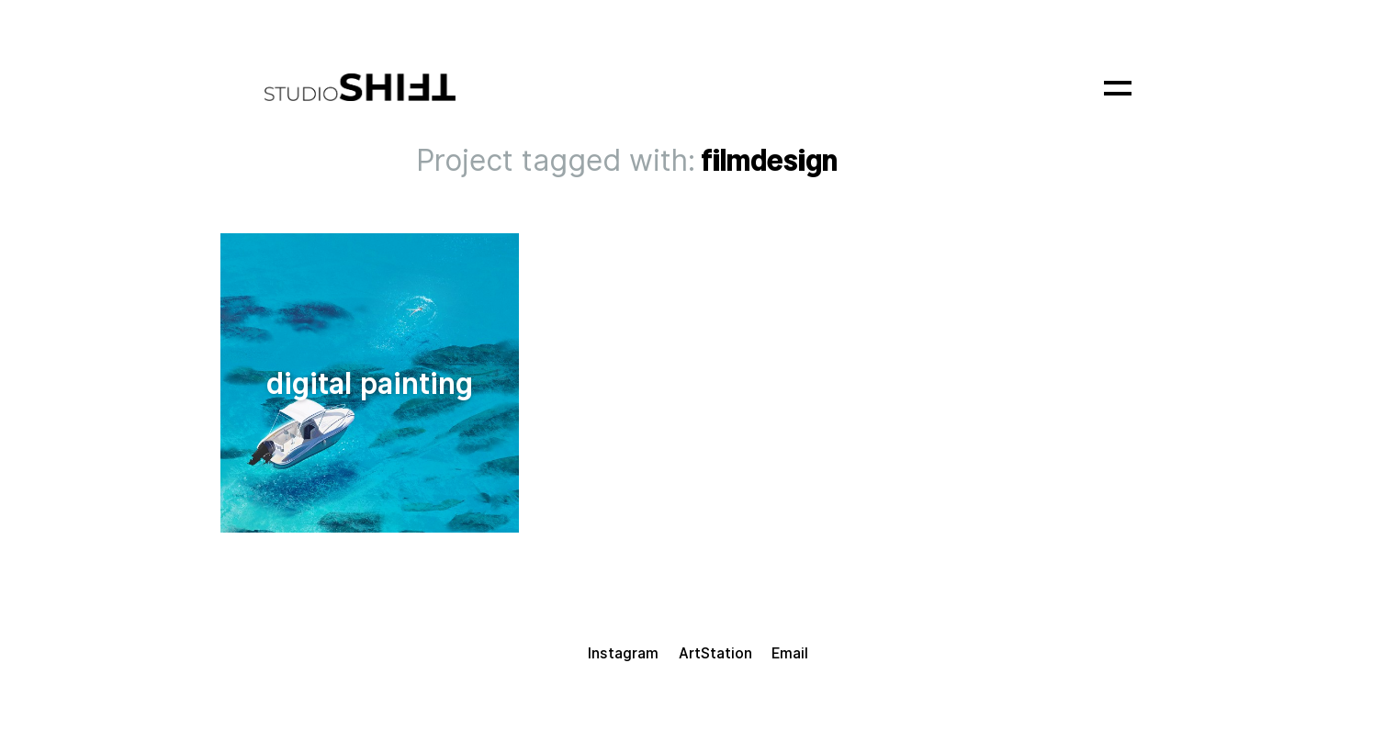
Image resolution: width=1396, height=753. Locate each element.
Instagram (623, 653)
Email (789, 653)
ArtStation (715, 653)
